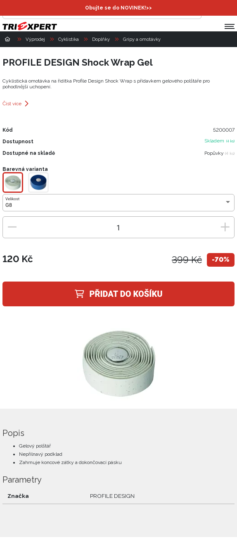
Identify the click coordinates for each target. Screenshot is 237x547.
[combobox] (118, 205)
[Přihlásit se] (209, 10)
